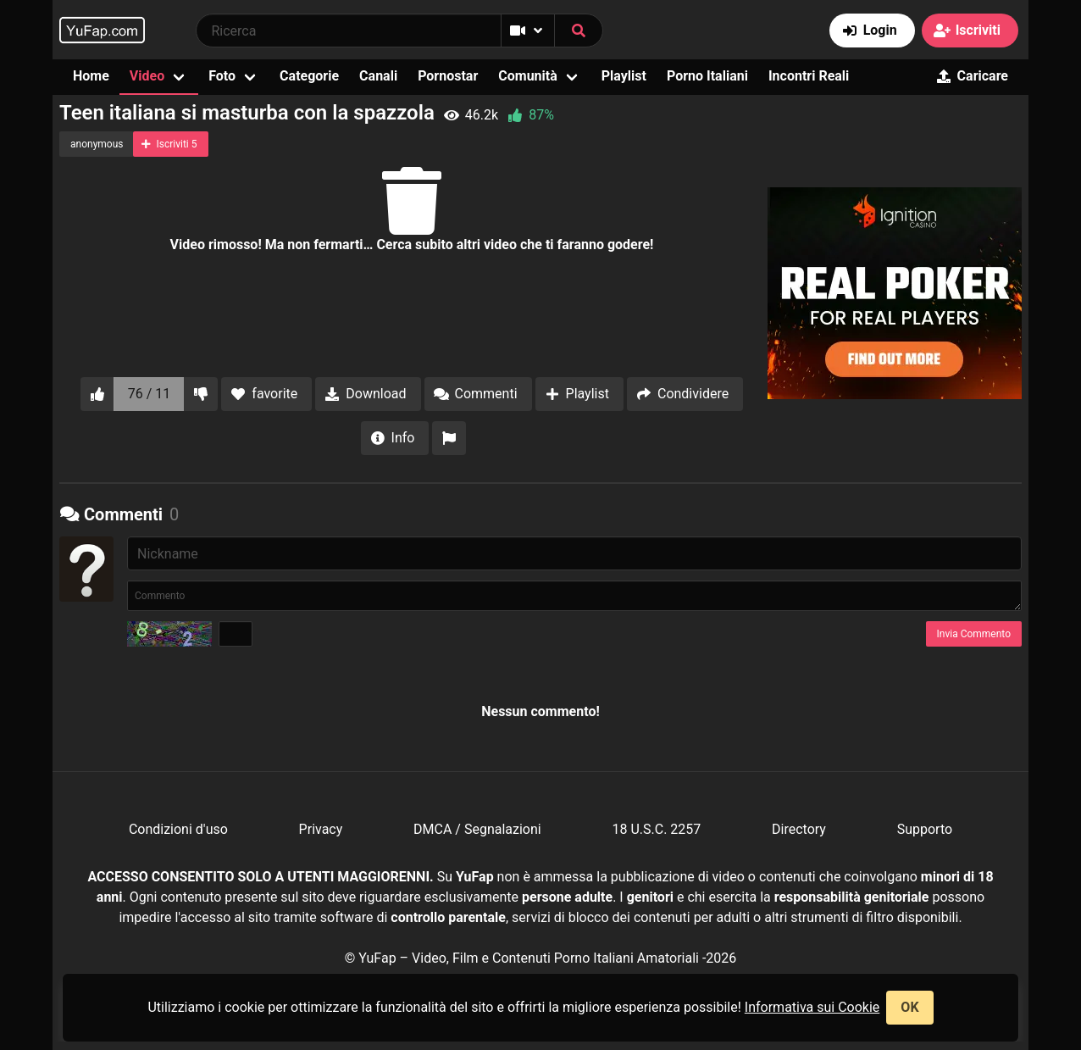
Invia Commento (974, 634)
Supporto (924, 829)
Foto (222, 76)
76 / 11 (149, 394)
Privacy (321, 829)
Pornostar (448, 76)
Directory (799, 829)
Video (147, 76)
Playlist (623, 76)
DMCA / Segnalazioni (477, 829)
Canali (378, 76)
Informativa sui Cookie (812, 1007)
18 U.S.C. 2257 (656, 829)
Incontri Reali (808, 76)
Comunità (527, 76)
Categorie (309, 76)
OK (909, 1007)
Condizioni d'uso (178, 829)
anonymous (96, 144)
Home (91, 76)
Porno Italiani (707, 76)
